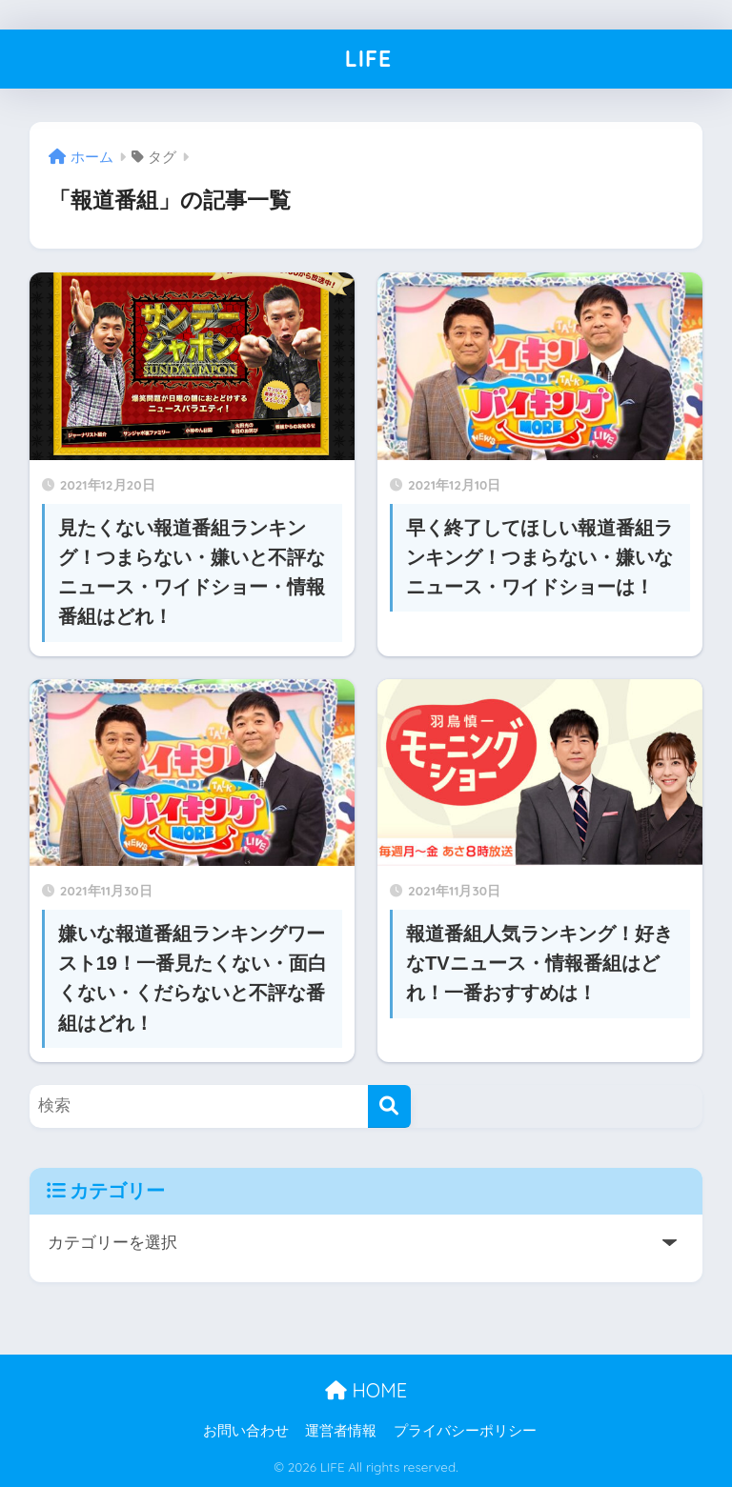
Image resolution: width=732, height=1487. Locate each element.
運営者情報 (340, 1430)
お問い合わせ (246, 1430)
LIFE (368, 58)
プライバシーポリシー (465, 1430)
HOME (366, 1390)
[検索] (389, 1106)
